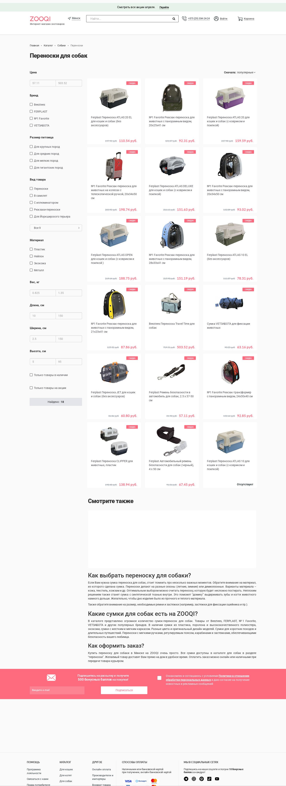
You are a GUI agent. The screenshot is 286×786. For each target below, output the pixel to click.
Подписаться (124, 686)
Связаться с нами (37, 778)
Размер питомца (41, 134)
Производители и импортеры (102, 777)
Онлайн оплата (101, 769)
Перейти (164, 4)
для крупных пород (47, 143)
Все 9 (56, 225)
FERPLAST (40, 108)
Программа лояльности (34, 771)
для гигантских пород (48, 164)
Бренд (34, 92)
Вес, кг (34, 279)
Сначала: (230, 69)
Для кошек (66, 769)
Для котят (66, 775)
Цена (33, 69)
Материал (37, 237)
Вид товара (38, 176)
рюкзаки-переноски (47, 206)
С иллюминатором (46, 199)
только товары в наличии (51, 372)
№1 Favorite (41, 115)
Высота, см (38, 348)
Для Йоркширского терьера (52, 213)
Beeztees (39, 101)
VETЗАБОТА (41, 122)
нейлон (39, 253)
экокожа (40, 260)
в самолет (40, 192)
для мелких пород (46, 157)
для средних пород (46, 150)
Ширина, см (38, 325)
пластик (39, 246)
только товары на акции (50, 385)
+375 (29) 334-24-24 (199, 15)
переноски (41, 185)
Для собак (66, 781)
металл (39, 267)
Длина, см (37, 302)
